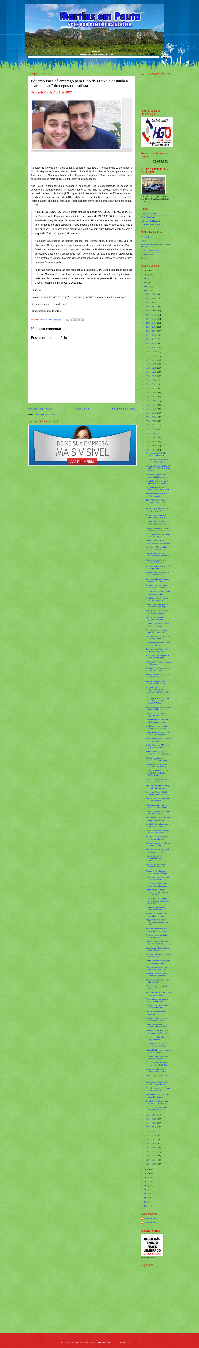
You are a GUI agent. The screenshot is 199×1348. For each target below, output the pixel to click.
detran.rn (144, 258)
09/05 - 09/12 (151, 360)
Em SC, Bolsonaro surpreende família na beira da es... (157, 831)
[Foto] (81, 123)
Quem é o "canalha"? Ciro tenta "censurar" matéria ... (158, 812)
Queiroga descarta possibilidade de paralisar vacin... (158, 936)
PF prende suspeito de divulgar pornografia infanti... (157, 987)
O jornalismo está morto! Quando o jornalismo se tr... (158, 1089)
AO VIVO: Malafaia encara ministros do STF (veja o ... (157, 586)
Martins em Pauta (150, 1218)
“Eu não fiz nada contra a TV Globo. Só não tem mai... (157, 1045)
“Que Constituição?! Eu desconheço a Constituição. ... (158, 806)
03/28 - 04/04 (151, 1115)
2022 (146, 287)
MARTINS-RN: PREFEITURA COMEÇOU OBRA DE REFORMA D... (158, 773)
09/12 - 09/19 (151, 356)
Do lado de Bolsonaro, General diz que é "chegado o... (157, 625)
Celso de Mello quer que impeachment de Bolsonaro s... (158, 554)
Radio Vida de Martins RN (151, 221)
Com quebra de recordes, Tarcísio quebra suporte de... (158, 844)
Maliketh (115, 1342)
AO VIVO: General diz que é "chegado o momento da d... (157, 482)
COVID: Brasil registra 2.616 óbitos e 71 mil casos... (157, 461)
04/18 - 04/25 (151, 442)
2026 (146, 270)
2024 (146, 279)
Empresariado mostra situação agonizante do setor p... (157, 1083)
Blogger (134, 1342)
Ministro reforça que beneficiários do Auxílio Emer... (156, 858)
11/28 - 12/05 (151, 311)
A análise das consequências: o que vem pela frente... (157, 618)
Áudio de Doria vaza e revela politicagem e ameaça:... (157, 612)
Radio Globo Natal (148, 217)
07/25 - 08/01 (151, 384)
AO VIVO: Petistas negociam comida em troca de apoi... (157, 1102)
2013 (146, 1198)
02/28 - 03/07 (151, 1131)
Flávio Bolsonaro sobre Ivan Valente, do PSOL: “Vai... (156, 968)
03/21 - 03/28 (151, 1119)
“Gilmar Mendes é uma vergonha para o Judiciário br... (158, 1051)
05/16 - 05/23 (151, 425)
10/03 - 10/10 (151, 343)
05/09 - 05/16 (151, 429)
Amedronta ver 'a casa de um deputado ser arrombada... (157, 974)
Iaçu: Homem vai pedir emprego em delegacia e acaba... (158, 787)
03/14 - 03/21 (151, 1123)
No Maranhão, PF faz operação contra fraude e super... (157, 656)
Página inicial (82, 408)
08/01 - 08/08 (151, 380)
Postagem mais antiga (123, 408)
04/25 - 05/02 (151, 438)
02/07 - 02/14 (151, 1143)
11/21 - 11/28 (151, 315)
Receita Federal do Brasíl (150, 251)
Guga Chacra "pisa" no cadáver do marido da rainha (157, 599)
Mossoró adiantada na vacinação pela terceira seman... (158, 529)
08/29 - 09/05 (151, 364)
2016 (146, 1186)
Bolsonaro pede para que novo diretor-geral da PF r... (157, 851)
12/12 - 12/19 (151, 303)
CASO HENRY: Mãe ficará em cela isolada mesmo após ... (157, 522)
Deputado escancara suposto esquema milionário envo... (157, 1025)
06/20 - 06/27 (151, 405)
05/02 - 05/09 (151, 433)
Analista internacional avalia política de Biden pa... (156, 561)
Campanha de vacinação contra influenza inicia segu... (157, 721)
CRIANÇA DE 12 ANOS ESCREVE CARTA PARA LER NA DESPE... (157, 892)
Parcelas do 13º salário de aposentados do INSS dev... (157, 872)
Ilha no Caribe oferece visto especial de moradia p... (156, 915)
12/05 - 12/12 (151, 307)
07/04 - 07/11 (151, 397)
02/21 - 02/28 (151, 1135)
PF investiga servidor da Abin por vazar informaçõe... (157, 1000)
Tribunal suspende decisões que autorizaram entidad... (158, 962)
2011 (146, 1206)
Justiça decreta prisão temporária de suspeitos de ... (158, 567)
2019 (146, 1173)
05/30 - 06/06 (151, 417)
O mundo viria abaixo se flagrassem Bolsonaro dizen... (158, 488)
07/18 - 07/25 (151, 388)
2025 (146, 274)
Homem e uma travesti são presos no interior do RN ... (157, 908)
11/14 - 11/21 (151, 319)
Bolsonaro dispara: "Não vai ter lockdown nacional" (158, 637)
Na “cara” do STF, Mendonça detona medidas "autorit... (157, 1032)
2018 (146, 1177)
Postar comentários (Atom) (45, 414)
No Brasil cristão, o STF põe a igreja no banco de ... (157, 746)
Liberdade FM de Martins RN (152, 225)
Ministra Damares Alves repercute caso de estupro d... (158, 542)
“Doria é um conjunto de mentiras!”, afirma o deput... (157, 759)
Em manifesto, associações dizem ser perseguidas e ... (158, 708)
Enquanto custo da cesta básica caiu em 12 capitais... (157, 949)
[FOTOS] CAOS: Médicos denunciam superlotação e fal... (156, 502)
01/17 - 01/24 (151, 1156)
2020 (146, 1169)
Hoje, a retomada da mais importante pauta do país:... (157, 1070)
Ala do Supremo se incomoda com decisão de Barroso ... (157, 727)
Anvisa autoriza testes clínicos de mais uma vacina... (158, 740)
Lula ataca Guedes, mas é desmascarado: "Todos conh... (158, 682)
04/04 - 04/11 (151, 450)
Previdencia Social (148, 254)
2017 (146, 1181)
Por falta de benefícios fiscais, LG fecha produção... (157, 838)
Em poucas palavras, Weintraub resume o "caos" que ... (158, 580)
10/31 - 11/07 (151, 327)
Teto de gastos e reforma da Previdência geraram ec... (156, 516)
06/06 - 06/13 (151, 413)
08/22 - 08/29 (151, 368)
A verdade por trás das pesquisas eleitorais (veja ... (158, 676)
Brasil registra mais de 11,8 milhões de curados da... (156, 454)
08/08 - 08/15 (151, 376)
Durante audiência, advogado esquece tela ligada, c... (157, 1057)
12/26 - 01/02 (151, 294)
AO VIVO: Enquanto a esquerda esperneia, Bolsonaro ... (158, 825)
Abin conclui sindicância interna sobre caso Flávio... (158, 981)
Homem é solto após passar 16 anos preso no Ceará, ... (157, 574)
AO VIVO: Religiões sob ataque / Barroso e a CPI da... (158, 669)
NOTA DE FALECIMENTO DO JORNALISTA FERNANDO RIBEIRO (158, 468)
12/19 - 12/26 (151, 298)
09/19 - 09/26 (151, 352)
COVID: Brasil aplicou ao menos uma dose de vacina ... (158, 593)
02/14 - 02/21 (151, 1139)
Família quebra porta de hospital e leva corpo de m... (158, 535)
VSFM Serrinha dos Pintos (151, 213)
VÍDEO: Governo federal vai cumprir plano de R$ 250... (157, 1064)
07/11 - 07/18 (151, 393)
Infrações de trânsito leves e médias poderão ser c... (156, 495)
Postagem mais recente (40, 408)
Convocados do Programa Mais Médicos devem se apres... (158, 733)
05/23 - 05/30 (151, 421)
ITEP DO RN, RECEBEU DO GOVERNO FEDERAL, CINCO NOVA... (157, 700)
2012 (146, 1202)
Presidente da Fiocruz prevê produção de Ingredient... (156, 930)
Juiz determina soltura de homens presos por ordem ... (158, 994)
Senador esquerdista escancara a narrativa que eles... (158, 644)
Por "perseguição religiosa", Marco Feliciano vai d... (156, 631)
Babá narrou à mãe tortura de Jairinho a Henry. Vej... (157, 650)
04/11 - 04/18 (151, 446)
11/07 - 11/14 (151, 323)
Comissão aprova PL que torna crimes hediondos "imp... (157, 605)
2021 (146, 291)
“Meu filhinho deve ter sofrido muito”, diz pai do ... (157, 780)
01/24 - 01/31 (151, 1152)
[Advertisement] (158, 1310)
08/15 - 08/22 (151, 372)
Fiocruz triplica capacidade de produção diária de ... (157, 1108)
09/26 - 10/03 (151, 348)
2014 (146, 1194)
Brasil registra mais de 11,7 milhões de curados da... (156, 866)
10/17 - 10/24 (151, 335)
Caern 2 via (145, 237)
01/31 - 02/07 (151, 1148)
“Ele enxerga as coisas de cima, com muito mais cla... (158, 1006)
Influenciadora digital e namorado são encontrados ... (158, 753)
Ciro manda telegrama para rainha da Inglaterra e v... (156, 476)
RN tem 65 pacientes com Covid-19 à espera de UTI (158, 510)
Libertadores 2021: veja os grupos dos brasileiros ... (156, 714)
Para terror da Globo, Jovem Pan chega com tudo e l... (158, 1038)
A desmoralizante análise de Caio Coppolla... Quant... (158, 1096)
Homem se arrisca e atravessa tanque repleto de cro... (157, 1019)
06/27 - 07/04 (151, 401)
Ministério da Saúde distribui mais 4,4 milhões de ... (157, 943)
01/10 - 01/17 (151, 1160)
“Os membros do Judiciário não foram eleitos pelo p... (158, 819)
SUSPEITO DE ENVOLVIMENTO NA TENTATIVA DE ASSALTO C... (157, 690)
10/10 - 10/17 (151, 339)
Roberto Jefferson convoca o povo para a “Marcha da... (156, 765)
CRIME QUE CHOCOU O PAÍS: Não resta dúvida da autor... (157, 922)
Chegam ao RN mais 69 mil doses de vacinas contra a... (157, 793)
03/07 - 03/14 (151, 1127)
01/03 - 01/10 (151, 1164)
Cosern (143, 241)
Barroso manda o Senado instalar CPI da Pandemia (158, 799)
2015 (146, 1190)
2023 (146, 283)
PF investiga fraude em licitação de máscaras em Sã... (158, 878)
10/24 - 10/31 (151, 331)
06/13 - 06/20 (151, 409)
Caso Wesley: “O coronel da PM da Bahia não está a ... (158, 548)
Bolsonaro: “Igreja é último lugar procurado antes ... (158, 955)
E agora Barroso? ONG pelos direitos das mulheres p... (157, 885)
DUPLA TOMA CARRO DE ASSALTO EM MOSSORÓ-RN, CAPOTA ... (158, 901)
